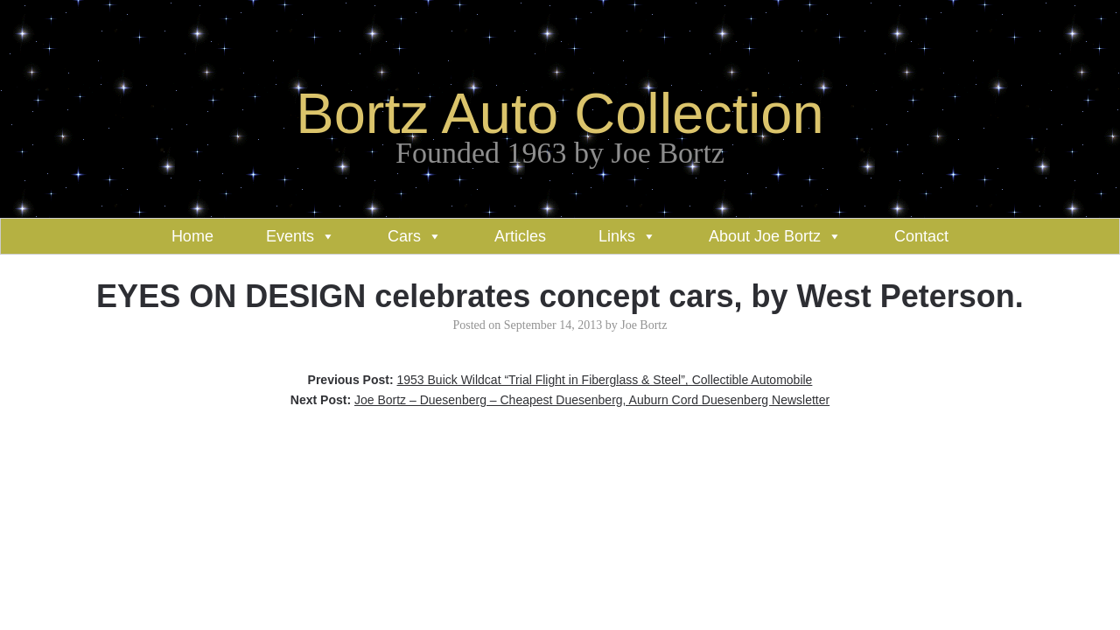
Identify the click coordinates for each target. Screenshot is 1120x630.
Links (616, 236)
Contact (921, 236)
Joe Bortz (643, 325)
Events (290, 236)
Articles (520, 236)
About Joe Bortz (765, 236)
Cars (404, 236)
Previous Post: (560, 380)
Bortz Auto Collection (559, 113)
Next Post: (560, 400)
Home (193, 236)
